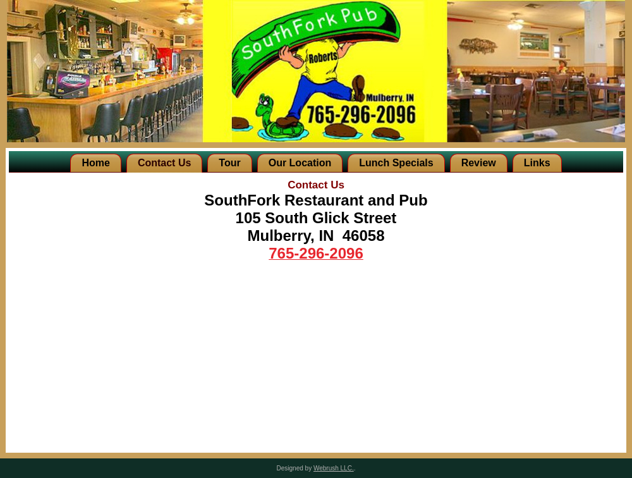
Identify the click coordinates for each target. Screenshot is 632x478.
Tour (229, 162)
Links (537, 162)
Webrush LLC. (333, 468)
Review (478, 162)
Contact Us (164, 162)
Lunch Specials (396, 162)
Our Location (300, 162)
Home (95, 162)
